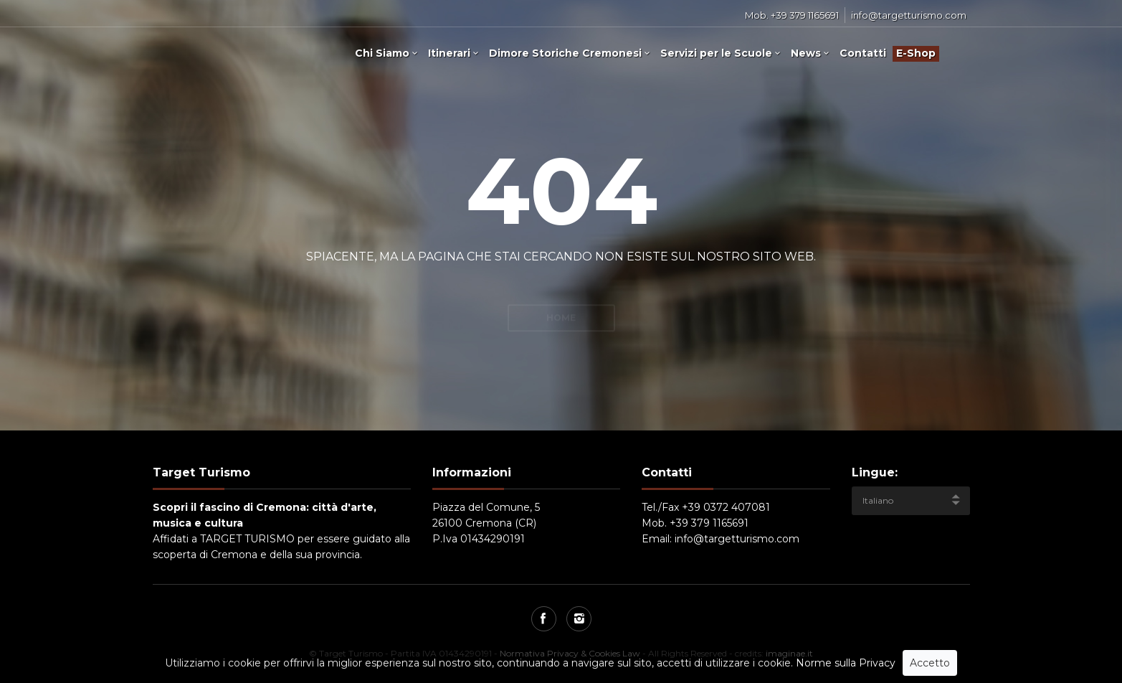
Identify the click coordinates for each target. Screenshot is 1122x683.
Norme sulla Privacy (845, 665)
